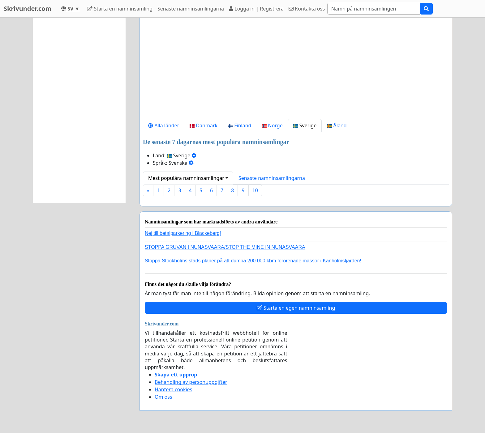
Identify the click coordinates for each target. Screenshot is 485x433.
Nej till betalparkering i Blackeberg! (183, 233)
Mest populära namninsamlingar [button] (186, 178)
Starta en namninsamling (119, 8)
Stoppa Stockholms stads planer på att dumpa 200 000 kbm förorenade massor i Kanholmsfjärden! (253, 260)
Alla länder (163, 125)
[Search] (373, 9)
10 (255, 190)
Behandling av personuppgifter (191, 382)
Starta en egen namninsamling (296, 307)
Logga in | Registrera (256, 8)
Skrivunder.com (27, 8)
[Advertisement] (296, 71)
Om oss (163, 396)
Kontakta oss (307, 8)
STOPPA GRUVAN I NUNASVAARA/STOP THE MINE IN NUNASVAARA (225, 247)
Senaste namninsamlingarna (190, 8)
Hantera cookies (173, 389)
